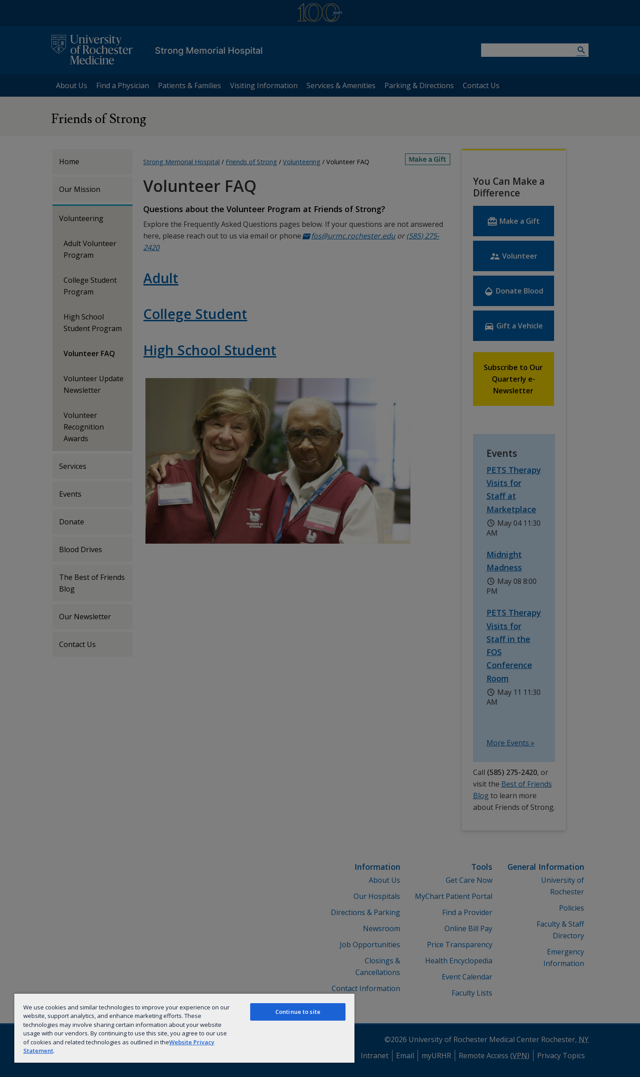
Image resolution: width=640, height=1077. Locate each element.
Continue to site (297, 1012)
